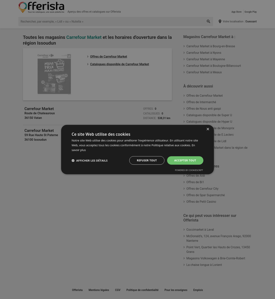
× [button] (207, 129)
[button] (90, 160)
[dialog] (137, 149)
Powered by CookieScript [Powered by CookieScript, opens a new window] (189, 170)
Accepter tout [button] (185, 160)
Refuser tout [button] (146, 160)
